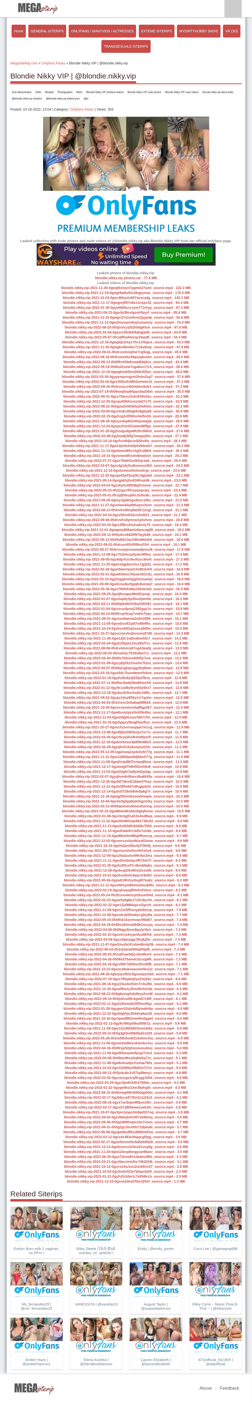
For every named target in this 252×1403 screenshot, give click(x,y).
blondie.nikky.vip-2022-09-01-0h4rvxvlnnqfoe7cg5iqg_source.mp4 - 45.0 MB (126, 352)
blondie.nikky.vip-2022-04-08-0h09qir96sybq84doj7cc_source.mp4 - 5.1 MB (126, 1058)
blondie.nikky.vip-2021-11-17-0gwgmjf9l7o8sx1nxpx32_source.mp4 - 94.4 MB (126, 303)
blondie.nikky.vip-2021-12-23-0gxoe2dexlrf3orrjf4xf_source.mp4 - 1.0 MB (126, 1181)
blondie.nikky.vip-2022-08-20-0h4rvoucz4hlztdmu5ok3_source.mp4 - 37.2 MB (126, 387)
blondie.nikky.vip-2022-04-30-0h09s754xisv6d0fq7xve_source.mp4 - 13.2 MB (126, 658)
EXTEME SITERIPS (156, 31)
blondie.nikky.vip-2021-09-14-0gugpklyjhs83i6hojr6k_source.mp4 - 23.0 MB (126, 480)
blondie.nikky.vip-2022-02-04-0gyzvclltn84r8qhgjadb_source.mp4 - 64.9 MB (126, 332)
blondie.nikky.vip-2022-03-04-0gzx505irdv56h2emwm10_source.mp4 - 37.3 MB (126, 382)
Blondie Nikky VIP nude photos (144, 92)
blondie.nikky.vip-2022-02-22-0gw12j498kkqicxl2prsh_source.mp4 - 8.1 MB (126, 905)
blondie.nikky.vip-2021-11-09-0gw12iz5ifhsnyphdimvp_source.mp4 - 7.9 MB (126, 910)
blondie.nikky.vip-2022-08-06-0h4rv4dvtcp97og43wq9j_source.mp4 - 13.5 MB (125, 648)
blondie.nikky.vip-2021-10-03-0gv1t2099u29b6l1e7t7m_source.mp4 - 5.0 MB (126, 1068)
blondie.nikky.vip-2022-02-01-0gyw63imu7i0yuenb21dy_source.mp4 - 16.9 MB (126, 574)
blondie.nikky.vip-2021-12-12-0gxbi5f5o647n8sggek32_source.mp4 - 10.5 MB (126, 786)
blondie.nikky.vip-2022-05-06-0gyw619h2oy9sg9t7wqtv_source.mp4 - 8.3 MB (126, 880)
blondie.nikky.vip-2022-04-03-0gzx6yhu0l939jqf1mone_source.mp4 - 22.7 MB (126, 485)
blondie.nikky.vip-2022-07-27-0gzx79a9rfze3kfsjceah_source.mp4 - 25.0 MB (126, 461)
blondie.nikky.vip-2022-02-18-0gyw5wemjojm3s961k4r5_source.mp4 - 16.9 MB (126, 569)
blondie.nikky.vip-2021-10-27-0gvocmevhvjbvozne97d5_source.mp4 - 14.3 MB (126, 633)
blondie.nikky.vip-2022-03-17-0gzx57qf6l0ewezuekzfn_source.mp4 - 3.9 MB (126, 1107)
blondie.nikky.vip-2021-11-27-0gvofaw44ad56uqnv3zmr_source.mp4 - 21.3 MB (126, 505)
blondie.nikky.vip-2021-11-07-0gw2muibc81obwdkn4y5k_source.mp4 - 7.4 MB (126, 944)
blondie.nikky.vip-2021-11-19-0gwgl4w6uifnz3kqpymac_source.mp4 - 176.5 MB (126, 293)
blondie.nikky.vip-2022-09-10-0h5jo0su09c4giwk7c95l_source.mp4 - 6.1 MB (126, 999)
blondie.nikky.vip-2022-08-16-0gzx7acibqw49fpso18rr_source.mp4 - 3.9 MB (126, 1102)
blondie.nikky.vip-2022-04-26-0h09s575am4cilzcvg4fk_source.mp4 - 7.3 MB (126, 959)
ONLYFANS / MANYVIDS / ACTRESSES (102, 31)
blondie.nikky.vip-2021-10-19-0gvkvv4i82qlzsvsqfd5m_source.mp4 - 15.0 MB (126, 628)
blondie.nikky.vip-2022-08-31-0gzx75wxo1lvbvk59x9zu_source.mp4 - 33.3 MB (126, 396)
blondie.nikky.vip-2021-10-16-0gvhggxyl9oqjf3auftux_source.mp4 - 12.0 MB (126, 722)
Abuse (205, 1388)
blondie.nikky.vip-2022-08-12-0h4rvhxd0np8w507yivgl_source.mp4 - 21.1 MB (126, 510)
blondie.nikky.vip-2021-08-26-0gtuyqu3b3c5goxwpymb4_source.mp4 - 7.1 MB (126, 974)
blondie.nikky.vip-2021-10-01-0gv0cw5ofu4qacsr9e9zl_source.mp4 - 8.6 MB (126, 875)
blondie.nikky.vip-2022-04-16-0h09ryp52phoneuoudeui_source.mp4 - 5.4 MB (126, 1048)
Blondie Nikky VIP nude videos (182, 92)
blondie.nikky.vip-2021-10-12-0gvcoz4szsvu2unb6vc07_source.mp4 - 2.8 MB (126, 1167)
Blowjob (49, 92)
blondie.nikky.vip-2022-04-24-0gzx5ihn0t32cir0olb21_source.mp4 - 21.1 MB (126, 515)
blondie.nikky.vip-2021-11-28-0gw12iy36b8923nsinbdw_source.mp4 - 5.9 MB (126, 1028)
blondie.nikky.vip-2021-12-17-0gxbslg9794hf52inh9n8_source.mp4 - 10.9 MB (126, 767)
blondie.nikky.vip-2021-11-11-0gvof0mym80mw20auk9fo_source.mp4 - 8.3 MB (126, 885)
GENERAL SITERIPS (47, 31)
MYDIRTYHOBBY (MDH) (198, 31)
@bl (86, 98)
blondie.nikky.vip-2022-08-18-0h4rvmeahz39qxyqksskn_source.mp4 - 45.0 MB (126, 357)
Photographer (65, 92)
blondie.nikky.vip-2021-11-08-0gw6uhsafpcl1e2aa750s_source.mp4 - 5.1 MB (126, 1063)
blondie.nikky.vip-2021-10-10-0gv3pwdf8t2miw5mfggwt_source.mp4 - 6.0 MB (126, 1018)
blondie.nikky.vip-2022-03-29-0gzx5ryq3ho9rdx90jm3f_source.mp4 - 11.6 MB (126, 737)
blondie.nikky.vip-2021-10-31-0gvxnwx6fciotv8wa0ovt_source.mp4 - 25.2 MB (126, 456)
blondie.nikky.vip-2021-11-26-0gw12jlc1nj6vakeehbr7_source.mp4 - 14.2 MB (126, 638)
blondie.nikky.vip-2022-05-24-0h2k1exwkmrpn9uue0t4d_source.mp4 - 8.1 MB (126, 895)
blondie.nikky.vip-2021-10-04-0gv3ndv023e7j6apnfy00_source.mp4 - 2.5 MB (126, 1171)
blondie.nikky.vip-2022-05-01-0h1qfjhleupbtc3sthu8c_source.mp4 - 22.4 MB (126, 495)
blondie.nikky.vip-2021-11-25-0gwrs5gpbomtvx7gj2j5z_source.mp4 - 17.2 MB (125, 564)
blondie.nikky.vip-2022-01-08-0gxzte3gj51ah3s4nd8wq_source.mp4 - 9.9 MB (126, 816)
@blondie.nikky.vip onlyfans (27, 98)
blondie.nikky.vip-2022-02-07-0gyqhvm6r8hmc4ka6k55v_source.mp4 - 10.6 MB (126, 777)
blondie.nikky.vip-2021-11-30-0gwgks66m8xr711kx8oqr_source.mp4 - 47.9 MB (126, 347)
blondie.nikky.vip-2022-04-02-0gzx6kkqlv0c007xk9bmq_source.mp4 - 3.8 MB (126, 1117)
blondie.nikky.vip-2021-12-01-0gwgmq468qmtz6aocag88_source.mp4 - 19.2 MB (126, 530)
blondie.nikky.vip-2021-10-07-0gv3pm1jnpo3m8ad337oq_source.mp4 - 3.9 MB (126, 1112)
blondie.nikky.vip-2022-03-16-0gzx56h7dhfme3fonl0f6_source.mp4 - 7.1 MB (126, 964)
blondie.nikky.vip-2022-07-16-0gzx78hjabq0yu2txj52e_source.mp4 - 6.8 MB (126, 979)
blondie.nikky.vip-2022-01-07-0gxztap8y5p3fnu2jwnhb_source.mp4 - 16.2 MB (125, 599)
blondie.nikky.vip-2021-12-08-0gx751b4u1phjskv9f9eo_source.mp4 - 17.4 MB (126, 554)
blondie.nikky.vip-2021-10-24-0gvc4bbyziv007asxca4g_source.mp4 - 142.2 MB (126, 298)
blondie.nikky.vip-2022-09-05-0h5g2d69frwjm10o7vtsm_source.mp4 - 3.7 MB (126, 1122)
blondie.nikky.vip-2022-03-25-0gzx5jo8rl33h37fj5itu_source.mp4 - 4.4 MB (126, 1083)
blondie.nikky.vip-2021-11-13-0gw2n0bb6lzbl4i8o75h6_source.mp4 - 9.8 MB (126, 826)
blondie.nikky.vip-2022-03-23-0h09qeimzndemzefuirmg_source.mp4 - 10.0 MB (126, 806)
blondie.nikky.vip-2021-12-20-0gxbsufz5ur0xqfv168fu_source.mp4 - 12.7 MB (126, 693)
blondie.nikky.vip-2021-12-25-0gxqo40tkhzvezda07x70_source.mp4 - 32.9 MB (126, 401)
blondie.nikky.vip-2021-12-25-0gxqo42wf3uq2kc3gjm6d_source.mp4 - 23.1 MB (126, 475)
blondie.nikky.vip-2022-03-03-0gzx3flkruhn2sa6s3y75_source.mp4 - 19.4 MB (126, 525)
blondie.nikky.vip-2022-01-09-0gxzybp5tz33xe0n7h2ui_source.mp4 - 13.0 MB (126, 663)
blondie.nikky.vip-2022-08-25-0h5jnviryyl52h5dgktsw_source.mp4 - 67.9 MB (126, 327)
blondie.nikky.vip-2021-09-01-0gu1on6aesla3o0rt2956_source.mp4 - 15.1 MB (126, 619)
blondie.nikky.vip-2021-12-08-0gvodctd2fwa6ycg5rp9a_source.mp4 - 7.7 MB (126, 915)
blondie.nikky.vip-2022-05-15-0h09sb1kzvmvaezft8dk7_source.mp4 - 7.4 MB (126, 920)
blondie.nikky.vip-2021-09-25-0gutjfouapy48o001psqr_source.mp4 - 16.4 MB (126, 594)
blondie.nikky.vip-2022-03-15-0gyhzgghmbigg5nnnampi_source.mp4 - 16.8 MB (126, 579)
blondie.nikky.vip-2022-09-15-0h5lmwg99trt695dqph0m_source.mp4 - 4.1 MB (126, 1092)
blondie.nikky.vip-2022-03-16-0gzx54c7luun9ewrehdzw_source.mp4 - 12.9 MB (126, 673)
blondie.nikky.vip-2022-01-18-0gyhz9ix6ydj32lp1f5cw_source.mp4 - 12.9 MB (125, 678)
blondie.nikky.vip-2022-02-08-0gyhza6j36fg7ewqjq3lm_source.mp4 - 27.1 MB (126, 436)
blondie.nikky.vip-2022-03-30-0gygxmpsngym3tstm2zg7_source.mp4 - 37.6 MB (126, 377)
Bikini (79, 92)
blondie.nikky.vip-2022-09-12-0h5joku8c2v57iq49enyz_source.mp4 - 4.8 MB (126, 1073)
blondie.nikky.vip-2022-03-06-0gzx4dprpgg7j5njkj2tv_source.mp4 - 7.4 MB (126, 939)
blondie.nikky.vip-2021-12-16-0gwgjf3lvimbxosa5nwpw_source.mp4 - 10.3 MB (126, 796)
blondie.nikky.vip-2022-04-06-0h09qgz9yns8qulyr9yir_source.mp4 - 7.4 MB (126, 930)
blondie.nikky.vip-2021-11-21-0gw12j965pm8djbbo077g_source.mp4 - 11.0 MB (126, 757)
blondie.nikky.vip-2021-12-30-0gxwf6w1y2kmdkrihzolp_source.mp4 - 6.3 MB (126, 989)
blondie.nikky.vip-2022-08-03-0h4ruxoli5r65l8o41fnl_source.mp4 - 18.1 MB (126, 544)
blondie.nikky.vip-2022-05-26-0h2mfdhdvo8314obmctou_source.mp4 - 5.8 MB (126, 1038)
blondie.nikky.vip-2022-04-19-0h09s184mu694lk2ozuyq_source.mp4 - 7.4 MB (126, 925)
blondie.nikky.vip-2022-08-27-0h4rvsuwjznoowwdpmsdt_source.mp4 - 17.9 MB (126, 549)
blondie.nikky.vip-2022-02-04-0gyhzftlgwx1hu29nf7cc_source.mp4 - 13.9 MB (126, 643)
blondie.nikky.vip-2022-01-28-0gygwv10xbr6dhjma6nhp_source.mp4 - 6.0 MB (126, 1009)
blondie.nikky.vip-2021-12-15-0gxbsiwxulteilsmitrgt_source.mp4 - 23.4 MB (126, 470)
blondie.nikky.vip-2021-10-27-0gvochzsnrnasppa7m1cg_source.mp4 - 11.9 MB (126, 727)
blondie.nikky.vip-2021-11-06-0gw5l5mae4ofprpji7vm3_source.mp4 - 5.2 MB (125, 1053)
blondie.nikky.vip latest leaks (218, 92)
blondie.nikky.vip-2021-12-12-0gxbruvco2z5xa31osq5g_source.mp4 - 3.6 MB (126, 1147)
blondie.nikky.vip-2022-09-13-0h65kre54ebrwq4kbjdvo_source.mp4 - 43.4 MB (126, 362)
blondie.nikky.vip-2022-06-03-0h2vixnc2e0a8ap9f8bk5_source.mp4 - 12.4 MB (126, 702)
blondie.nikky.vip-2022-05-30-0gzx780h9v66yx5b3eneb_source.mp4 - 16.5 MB (126, 589)
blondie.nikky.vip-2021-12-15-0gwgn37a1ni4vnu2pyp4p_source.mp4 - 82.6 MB (126, 317)
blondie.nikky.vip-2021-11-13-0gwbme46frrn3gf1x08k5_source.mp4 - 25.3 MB (126, 451)
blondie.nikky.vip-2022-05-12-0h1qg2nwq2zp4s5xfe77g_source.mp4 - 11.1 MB (126, 752)
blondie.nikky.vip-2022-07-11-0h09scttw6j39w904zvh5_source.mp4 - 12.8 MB (126, 683)
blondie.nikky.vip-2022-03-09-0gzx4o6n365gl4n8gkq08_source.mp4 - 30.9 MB (126, 411)
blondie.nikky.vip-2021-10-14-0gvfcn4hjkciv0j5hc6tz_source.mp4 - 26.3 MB (126, 441)
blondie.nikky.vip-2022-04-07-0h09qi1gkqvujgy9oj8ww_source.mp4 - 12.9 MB (126, 668)
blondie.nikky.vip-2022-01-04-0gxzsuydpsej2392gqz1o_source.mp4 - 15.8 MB (126, 609)
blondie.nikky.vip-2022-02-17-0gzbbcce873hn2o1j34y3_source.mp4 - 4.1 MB (126, 1097)
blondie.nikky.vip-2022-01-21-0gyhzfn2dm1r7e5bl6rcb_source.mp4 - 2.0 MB (126, 1176)
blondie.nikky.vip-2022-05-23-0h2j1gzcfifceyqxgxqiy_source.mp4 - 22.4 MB (126, 490)
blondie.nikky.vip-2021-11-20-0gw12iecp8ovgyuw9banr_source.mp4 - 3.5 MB (126, 1152)
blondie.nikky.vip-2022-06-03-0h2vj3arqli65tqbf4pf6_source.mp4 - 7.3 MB (126, 949)
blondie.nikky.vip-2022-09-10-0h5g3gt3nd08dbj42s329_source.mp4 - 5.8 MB (125, 1033)
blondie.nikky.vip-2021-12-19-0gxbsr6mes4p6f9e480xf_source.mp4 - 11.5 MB (125, 742)
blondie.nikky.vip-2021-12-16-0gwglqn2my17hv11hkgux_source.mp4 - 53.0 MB (126, 342)
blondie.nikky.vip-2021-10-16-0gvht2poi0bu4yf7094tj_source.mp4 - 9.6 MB (126, 846)
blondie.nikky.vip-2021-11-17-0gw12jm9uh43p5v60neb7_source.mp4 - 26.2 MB (125, 446)
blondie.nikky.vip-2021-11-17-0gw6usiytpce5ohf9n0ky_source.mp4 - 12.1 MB (126, 712)
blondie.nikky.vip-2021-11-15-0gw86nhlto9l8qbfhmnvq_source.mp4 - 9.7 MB (126, 836)
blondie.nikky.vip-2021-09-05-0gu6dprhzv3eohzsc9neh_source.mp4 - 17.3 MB (126, 559)
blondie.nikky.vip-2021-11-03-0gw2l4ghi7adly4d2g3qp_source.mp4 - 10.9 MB (126, 772)
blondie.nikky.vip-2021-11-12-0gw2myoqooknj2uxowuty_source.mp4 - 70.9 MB (126, 322)
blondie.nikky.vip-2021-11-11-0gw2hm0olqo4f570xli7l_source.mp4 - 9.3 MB (126, 860)
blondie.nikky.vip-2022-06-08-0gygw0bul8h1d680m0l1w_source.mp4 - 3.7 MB (126, 1132)
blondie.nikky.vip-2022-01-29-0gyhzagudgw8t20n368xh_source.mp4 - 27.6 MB (126, 431)
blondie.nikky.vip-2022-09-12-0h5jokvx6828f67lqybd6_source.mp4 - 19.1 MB (126, 535)
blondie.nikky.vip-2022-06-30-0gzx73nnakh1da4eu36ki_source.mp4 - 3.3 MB (126, 1157)
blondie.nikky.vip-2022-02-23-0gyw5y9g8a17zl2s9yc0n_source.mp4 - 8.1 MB (126, 900)
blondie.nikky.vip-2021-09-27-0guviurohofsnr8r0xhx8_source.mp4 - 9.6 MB (126, 851)
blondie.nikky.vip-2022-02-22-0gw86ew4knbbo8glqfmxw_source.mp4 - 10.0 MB (126, 811)
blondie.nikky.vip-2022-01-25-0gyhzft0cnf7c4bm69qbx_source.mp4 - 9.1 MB (126, 865)
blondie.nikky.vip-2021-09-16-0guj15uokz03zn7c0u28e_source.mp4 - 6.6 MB (126, 984)
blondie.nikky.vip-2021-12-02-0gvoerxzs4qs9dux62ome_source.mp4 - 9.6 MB (125, 841)
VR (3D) (231, 31)
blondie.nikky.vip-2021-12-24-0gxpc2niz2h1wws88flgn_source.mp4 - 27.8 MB (126, 426)
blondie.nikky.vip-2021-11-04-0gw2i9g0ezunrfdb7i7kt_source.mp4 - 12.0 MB (125, 717)
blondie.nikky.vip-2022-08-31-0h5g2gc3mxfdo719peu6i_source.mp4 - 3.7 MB (126, 1127)
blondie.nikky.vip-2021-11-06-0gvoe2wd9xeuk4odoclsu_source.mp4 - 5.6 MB (126, 1043)
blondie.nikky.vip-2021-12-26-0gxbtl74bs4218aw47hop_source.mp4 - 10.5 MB (126, 781)
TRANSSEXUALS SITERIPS (126, 46)
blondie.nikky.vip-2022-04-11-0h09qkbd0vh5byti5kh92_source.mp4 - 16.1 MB (125, 604)
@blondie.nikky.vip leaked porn (63, 98)
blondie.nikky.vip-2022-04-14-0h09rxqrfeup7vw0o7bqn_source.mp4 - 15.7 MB (126, 614)
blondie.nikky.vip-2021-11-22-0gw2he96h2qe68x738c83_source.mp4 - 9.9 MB (125, 821)
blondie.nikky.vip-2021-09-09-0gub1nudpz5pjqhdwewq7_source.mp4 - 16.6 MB (126, 584)
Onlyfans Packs (82, 109)
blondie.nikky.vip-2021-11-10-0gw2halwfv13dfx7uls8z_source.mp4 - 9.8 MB (126, 831)
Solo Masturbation (22, 92)
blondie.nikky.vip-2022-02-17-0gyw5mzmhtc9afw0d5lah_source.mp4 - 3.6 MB (126, 1142)
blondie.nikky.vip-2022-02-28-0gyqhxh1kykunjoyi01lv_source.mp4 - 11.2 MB (126, 747)
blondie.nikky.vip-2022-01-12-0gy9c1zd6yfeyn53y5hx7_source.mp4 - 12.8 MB (126, 688)
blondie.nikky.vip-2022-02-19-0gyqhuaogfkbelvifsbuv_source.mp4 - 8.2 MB (126, 890)
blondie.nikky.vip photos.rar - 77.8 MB (126, 278)
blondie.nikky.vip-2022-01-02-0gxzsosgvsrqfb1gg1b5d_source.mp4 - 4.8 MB (126, 1078)
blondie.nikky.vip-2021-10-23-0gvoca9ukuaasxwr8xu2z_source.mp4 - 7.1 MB (126, 969)
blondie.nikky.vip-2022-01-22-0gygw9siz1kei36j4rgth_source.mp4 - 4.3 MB (126, 1088)
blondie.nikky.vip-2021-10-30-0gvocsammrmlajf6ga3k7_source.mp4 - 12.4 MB (126, 707)
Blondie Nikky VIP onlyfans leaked (105, 92)
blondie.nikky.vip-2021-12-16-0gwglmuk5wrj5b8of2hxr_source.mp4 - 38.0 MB (126, 372)
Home (18, 31)
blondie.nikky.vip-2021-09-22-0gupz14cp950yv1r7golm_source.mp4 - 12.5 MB (126, 698)
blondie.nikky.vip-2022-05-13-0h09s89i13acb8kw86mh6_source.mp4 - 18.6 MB (126, 540)
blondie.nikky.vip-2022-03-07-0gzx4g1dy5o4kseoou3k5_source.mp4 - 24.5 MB (126, 466)
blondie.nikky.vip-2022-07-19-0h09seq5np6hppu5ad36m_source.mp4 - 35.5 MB (126, 391)
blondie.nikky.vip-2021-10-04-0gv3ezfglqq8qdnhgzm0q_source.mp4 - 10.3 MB (126, 801)
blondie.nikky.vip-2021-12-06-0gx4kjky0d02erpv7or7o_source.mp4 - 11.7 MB (126, 732)
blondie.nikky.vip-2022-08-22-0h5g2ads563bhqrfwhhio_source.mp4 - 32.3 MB (126, 406)
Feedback (229, 1388)
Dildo (38, 92)
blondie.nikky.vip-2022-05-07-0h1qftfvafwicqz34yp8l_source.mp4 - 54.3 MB (126, 337)
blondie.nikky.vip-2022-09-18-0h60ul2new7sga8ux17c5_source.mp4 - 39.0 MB (126, 367)
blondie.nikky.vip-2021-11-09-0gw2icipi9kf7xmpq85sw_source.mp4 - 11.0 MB (126, 762)
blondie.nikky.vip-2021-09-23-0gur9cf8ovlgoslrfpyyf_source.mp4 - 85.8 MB (125, 312)
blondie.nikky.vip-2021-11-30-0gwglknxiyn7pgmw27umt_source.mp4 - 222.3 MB (126, 288)
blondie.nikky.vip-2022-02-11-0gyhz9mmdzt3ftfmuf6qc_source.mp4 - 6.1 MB (126, 1004)
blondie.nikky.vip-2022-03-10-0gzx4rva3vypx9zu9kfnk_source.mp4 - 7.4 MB (126, 934)
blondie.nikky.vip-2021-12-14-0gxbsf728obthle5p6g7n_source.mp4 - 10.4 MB (126, 791)
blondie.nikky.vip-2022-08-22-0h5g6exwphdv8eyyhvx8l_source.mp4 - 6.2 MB (126, 994)
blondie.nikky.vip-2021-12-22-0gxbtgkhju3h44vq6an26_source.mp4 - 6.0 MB (126, 1013)
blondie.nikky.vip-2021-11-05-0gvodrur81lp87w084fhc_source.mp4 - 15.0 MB (126, 623)
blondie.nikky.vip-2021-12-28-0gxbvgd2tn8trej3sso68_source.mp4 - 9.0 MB (126, 870)
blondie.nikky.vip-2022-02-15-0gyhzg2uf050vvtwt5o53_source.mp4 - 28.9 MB (126, 416)
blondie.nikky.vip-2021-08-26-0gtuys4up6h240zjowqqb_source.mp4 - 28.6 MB (126, 421)
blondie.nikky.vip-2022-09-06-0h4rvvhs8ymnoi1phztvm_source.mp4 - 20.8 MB (126, 520)
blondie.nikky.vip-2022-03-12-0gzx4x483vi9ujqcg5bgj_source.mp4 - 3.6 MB (126, 1137)
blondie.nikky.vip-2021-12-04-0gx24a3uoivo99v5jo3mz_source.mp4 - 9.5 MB (126, 855)
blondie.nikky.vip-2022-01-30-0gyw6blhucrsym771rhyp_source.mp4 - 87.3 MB (126, 308)
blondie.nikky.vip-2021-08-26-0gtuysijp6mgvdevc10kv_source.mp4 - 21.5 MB (126, 500)
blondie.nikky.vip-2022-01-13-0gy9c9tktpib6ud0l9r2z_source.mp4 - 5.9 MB (126, 1023)
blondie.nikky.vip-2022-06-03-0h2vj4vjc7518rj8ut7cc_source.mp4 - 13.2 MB (126, 653)
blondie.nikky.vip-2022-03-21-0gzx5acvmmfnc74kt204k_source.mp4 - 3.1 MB (126, 1162)
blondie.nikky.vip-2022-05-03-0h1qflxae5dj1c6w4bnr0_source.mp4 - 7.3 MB (126, 954)
